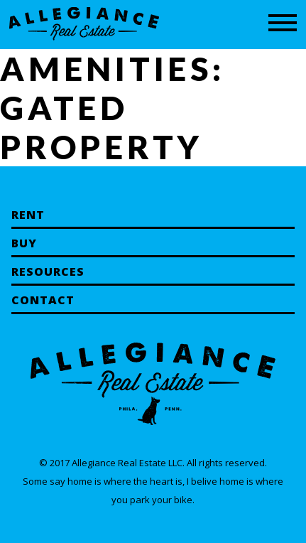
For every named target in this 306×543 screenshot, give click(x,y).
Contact (43, 300)
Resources (47, 271)
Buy (24, 243)
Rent (28, 214)
